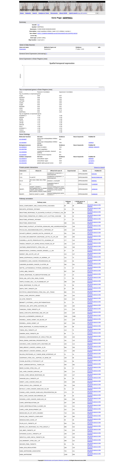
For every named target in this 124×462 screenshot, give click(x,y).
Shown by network (99, 167)
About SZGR (63, 13)
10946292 (94, 189)
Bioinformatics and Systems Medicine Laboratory (57, 460)
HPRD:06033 (73, 33)
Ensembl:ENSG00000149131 (60, 33)
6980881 (94, 180)
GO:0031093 (23, 163)
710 (38, 24)
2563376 (96, 147)
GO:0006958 (23, 152)
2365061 (91, 147)
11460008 (94, 184)
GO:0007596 (23, 149)
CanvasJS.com (102, 87)
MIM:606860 (48, 33)
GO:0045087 (23, 154)
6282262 (94, 174)
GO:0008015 (23, 147)
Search (35, 13)
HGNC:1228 (40, 33)
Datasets (28, 13)
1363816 (91, 142)
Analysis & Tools (44, 13)
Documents (54, 13)
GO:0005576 (23, 158)
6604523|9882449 (97, 177)
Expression (22, 49)
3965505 (91, 158)
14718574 (91, 161)
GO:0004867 (23, 139)
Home (22, 13)
